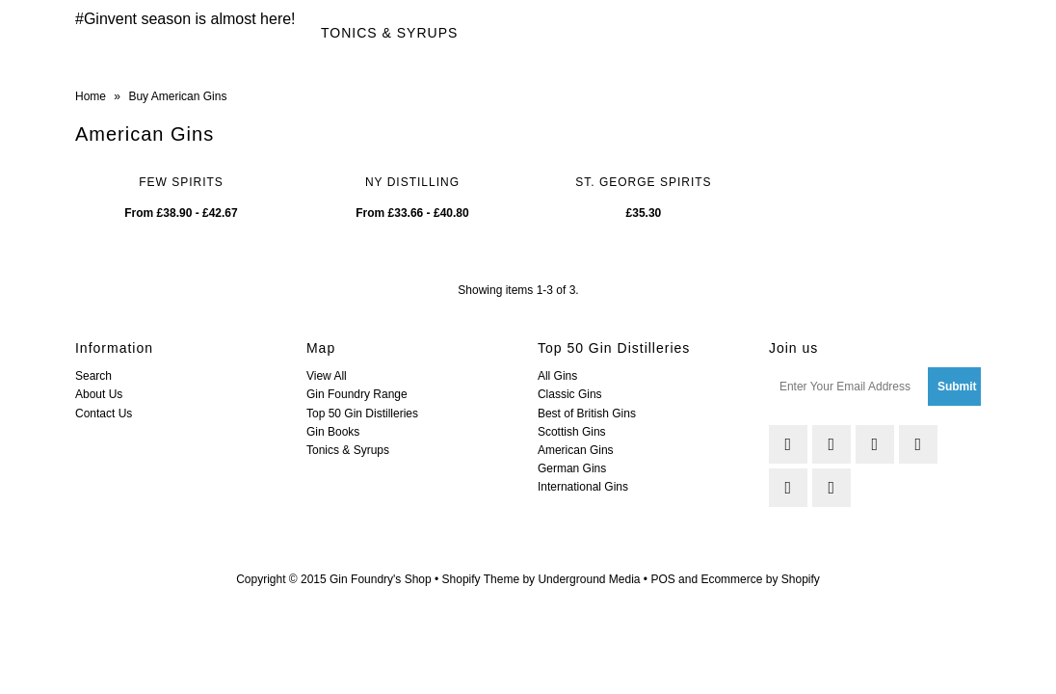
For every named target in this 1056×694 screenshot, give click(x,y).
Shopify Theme (481, 579)
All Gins (557, 376)
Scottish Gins (572, 432)
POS (662, 579)
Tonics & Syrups (389, 32)
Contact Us (103, 413)
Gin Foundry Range (357, 394)
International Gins (583, 487)
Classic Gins (570, 394)
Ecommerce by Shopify (759, 579)
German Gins (572, 468)
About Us (98, 394)
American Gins (576, 450)
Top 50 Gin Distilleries (362, 413)
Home (90, 96)
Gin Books (332, 432)
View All (326, 376)
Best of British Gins (587, 413)
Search (93, 376)
